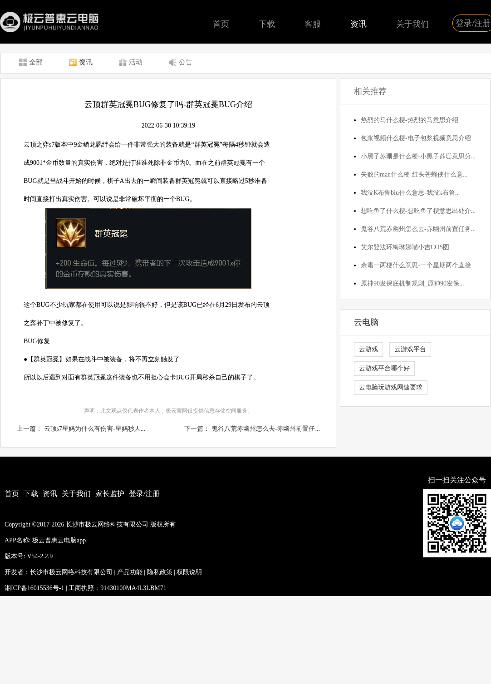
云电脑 (366, 322)
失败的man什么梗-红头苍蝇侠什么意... (414, 174)
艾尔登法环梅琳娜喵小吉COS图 (405, 247)
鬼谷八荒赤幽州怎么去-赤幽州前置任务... (418, 229)
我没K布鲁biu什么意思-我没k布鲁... (410, 192)
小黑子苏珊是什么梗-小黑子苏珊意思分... (418, 156)
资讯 (358, 24)
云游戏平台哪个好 (384, 368)
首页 (221, 24)
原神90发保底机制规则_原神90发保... (412, 283)
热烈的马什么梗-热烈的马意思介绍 (409, 120)
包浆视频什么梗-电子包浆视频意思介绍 (416, 138)
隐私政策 (159, 572)
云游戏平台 (410, 349)
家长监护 (109, 493)
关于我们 (412, 24)
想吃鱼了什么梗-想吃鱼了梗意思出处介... (418, 210)
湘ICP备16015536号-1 (34, 588)
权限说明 (189, 572)
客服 (312, 24)
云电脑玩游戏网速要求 (390, 387)
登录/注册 (144, 493)
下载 (267, 24)
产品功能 (129, 572)
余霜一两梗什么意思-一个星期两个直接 (416, 265)
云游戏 (368, 349)
